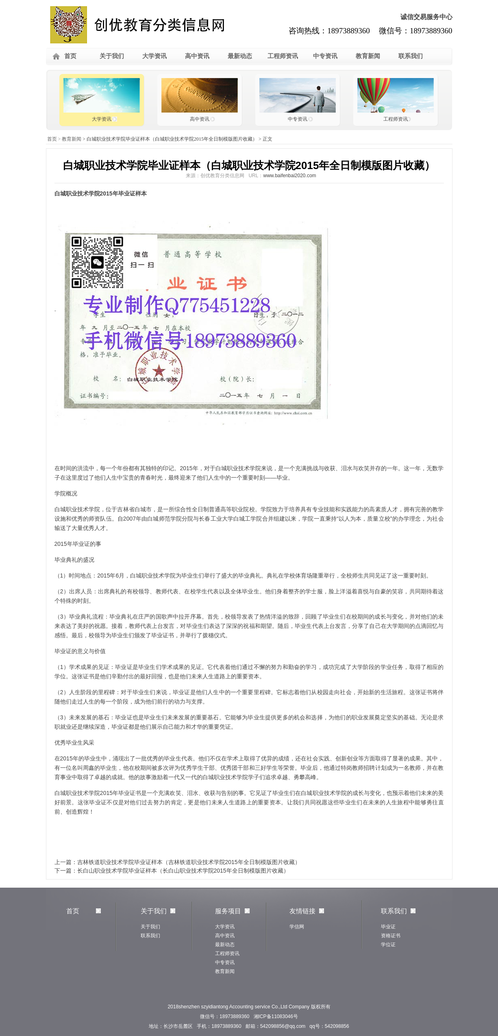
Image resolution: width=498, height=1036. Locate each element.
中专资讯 (325, 55)
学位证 (388, 944)
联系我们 (410, 55)
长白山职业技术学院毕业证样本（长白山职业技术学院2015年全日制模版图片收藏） (183, 870)
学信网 (296, 927)
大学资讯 (154, 55)
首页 (70, 55)
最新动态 (240, 55)
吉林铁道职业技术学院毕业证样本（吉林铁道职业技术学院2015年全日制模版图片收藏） (188, 862)
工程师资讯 (282, 55)
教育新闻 (368, 55)
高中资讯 (197, 55)
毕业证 (388, 927)
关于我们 (112, 55)
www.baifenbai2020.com (289, 175)
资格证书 (390, 935)
